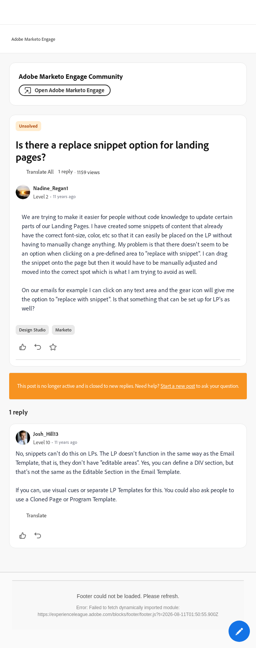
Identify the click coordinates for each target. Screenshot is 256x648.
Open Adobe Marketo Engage (70, 90)
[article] (128, 486)
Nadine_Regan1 (50, 188)
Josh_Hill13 (45, 433)
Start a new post (178, 385)
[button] (40, 172)
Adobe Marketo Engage (31, 39)
